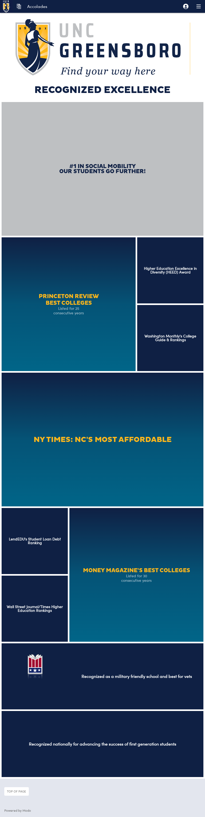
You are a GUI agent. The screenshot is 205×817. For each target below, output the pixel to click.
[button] (185, 6)
